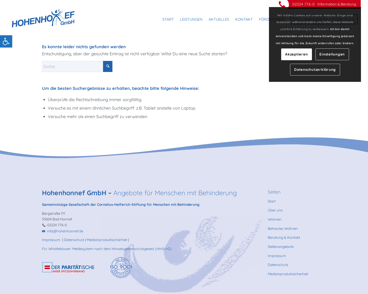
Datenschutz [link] (74, 240)
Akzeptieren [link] (296, 54)
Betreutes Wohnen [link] (283, 228)
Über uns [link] (275, 210)
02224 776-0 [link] (303, 4)
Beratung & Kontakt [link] (284, 237)
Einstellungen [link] (332, 54)
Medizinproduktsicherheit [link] (107, 240)
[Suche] (77, 66)
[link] (6, 41)
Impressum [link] (51, 240)
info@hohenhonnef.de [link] (65, 231)
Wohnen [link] (274, 219)
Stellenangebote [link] (281, 246)
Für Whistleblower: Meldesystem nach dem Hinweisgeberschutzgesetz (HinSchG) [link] (107, 248)
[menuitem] (168, 19)
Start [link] (272, 201)
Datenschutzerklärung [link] (315, 69)
